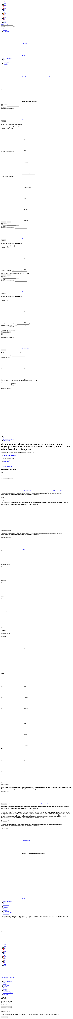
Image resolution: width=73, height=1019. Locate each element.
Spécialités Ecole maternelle (7, 176)
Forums (5, 28)
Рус (4, 1)
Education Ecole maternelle (7, 128)
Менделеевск (6, 440)
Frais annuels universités (6, 355)
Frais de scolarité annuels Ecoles (8, 299)
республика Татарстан (8, 439)
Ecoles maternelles (7, 58)
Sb (4, 19)
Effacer (8, 221)
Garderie (15, 162)
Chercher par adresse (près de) (7, 108)
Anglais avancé (16, 187)
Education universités (5, 357)
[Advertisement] (36, 398)
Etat (14, 139)
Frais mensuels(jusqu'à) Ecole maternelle (10, 127)
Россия (5, 437)
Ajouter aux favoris (46, 490)
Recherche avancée (16, 119)
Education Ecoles (5, 247)
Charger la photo (33, 803)
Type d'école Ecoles (5, 270)
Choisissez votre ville (5, 1002)
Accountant (13, 326)
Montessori (15, 209)
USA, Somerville (4, 24)
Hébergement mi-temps (18, 173)
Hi (4, 16)
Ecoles (4, 59)
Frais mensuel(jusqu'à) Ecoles (7, 246)
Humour (5, 30)
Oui (2, 1016)
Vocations (5, 64)
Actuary (13, 329)
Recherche (3, 121)
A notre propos (6, 31)
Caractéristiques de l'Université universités (10, 380)
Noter (13, 549)
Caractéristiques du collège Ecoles (8, 323)
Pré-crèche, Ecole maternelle (7, 151)
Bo (4, 9)
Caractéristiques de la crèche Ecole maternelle (11, 175)
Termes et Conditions (8, 912)
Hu (4, 14)
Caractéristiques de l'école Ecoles (8, 273)
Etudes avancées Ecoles (6, 272)
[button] (14, 43)
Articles (5, 63)
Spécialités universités (6, 382)
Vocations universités (5, 387)
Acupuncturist (13, 330)
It (4, 12)
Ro (4, 18)
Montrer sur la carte (16, 490)
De (4, 21)
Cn (4, 5)
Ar (4, 4)
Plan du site (6, 914)
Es (4, 13)
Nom (2, 105)
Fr (4, 10)
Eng (4, 22)
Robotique (15, 220)
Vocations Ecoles (4, 330)
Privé (14, 150)
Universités (6, 62)
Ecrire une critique (7, 466)
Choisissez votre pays (5, 1001)
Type (2, 104)
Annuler (6, 784)
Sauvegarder (4, 1007)
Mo (4, 17)
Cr (4, 7)
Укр (4, 3)
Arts (14, 198)
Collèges (5, 60)
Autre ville (4, 1004)
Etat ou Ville (3, 107)
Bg (4, 8)
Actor (13, 327)
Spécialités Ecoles (5, 325)
